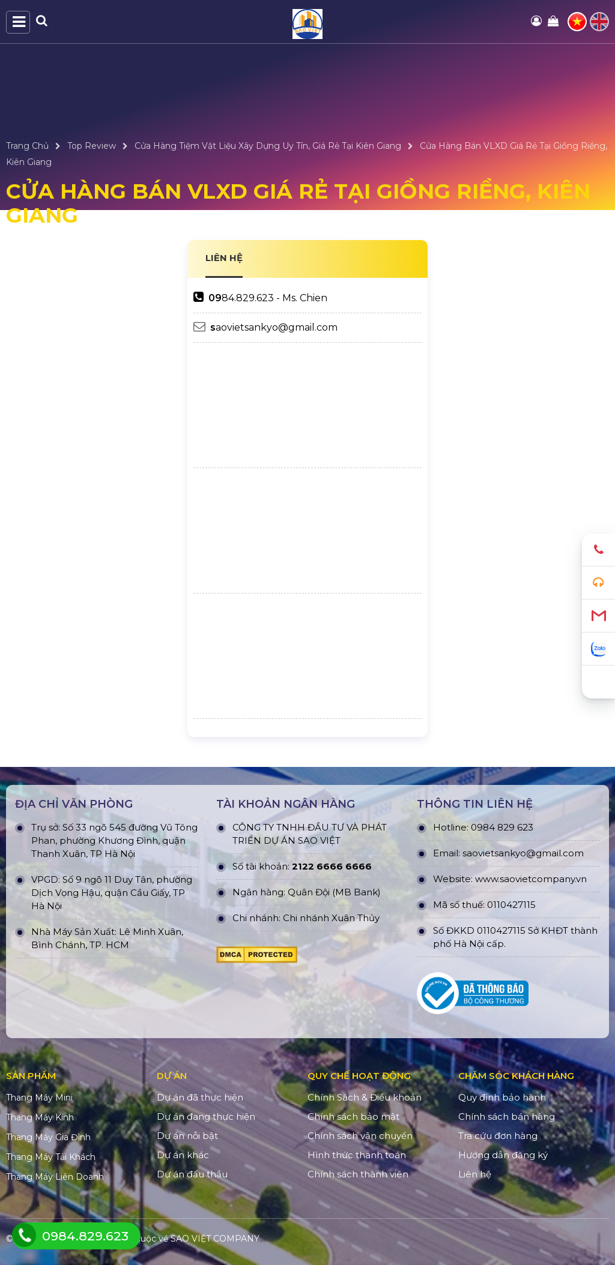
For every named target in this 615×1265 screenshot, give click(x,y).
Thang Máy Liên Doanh (55, 1176)
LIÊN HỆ (224, 257)
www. (487, 879)
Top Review (91, 145)
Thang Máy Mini (39, 1097)
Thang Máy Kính (40, 1117)
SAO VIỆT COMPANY (215, 1238)
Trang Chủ (27, 145)
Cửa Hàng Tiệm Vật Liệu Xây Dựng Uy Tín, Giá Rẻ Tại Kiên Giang (268, 145)
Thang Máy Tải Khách (50, 1157)
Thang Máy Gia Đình (48, 1137)
